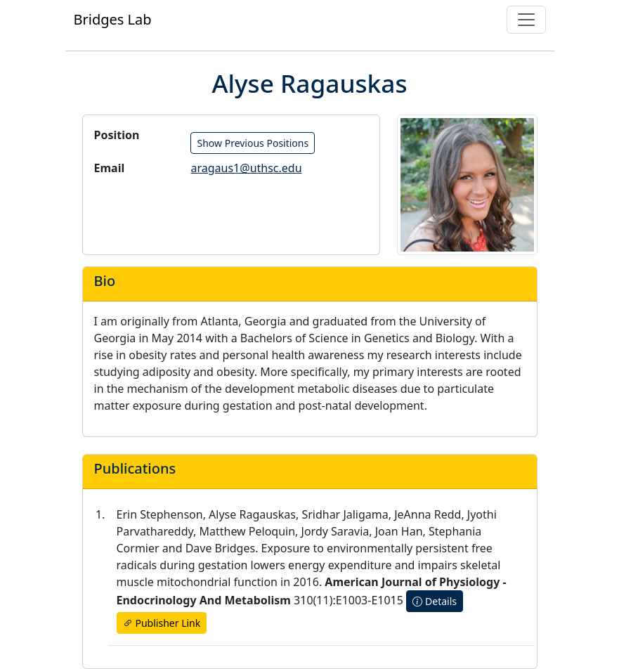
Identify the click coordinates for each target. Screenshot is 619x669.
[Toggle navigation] (526, 20)
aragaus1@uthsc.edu (245, 168)
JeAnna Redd (427, 514)
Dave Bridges (220, 548)
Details (434, 601)
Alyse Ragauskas (252, 514)
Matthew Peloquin (247, 531)
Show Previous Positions (252, 143)
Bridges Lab (113, 19)
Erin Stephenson (160, 514)
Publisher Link (162, 623)
